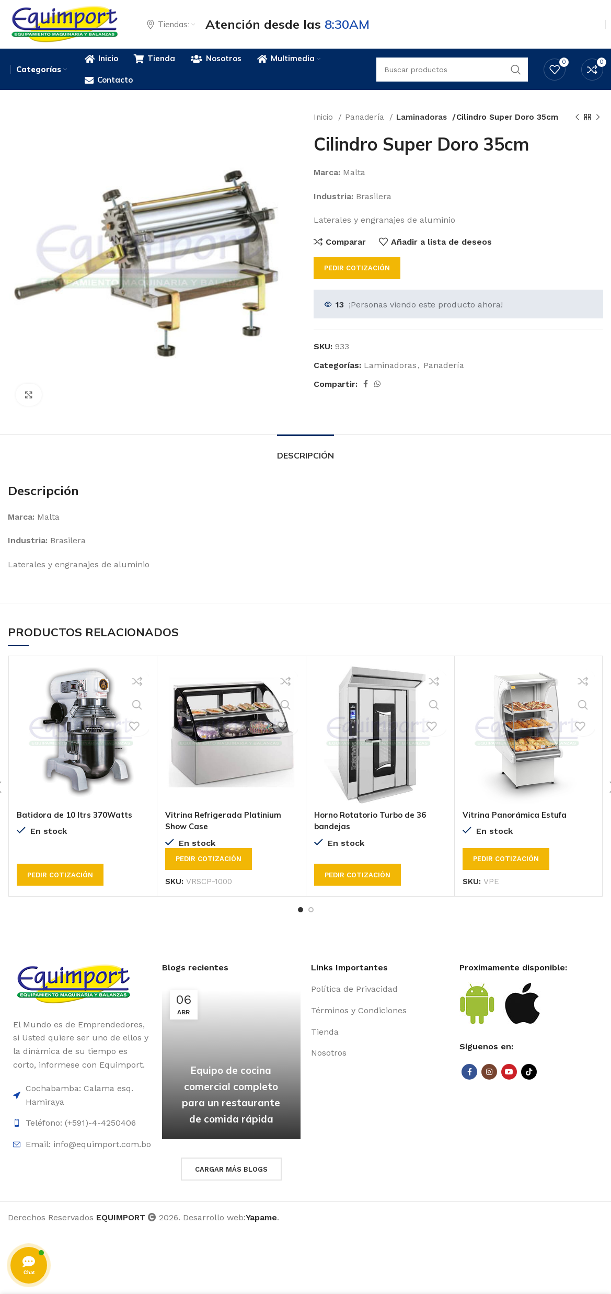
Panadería (366, 128)
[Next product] (598, 128)
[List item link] (380, 1000)
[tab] (305, 462)
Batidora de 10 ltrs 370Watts (78, 825)
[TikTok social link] (529, 1083)
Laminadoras (422, 128)
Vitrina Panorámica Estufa (517, 825)
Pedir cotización (357, 279)
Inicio (325, 128)
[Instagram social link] (489, 1083)
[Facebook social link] (365, 395)
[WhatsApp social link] (377, 395)
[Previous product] (577, 128)
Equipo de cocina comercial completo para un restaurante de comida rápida (231, 1097)
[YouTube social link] (509, 1083)
